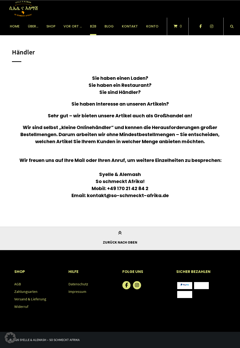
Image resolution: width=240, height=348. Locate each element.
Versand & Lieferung (30, 299)
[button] (10, 337)
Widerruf (21, 306)
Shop (50, 26)
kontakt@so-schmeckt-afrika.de (128, 195)
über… (33, 26)
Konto (152, 26)
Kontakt (130, 26)
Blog (109, 26)
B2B (93, 26)
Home (14, 26)
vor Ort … (73, 26)
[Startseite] (23, 9)
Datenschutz (78, 284)
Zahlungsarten (26, 291)
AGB (17, 284)
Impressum (77, 291)
